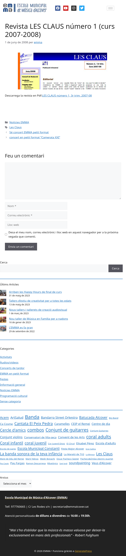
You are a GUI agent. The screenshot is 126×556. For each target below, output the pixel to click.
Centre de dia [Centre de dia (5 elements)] (101, 424)
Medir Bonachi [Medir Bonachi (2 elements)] (47, 458)
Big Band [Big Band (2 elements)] (113, 417)
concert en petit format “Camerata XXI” (34, 137)
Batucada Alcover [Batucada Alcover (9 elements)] (93, 417)
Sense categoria (10, 401)
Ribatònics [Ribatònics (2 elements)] (52, 463)
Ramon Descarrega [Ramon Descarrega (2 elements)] (36, 463)
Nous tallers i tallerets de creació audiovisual (38, 310)
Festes (4, 379)
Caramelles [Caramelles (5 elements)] (62, 424)
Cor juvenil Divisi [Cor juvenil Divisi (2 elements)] (56, 443)
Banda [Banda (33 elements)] (32, 417)
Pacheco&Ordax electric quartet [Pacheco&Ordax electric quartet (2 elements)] (96, 458)
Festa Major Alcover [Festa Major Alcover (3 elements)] (72, 448)
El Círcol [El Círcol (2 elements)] (71, 443)
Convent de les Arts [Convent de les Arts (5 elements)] (71, 437)
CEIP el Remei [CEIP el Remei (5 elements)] (80, 424)
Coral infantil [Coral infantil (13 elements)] (11, 443)
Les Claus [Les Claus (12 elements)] (104, 453)
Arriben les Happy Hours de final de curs (35, 292)
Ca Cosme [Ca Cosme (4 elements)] (6, 424)
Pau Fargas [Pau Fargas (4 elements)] (17, 463)
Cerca (3, 262)
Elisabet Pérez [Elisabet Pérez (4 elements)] (85, 443)
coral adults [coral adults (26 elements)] (98, 436)
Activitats (6, 357)
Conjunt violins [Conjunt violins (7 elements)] (11, 437)
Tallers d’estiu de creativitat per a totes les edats (40, 301)
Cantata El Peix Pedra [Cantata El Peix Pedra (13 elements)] (33, 423)
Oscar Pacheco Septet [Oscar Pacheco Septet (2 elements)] (67, 458)
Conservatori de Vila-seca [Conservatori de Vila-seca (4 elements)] (40, 437)
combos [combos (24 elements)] (35, 430)
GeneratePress (83, 551)
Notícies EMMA (19, 122)
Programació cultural (13, 396)
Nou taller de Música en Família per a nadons (38, 319)
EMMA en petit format (14, 373)
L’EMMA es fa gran (21, 327)
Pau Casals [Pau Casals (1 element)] (4, 463)
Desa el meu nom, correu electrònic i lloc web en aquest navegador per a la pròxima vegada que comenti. (63, 234)
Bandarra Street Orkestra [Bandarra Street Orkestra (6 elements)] (59, 417)
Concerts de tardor (12, 368)
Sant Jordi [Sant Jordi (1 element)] (63, 463)
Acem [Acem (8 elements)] (4, 417)
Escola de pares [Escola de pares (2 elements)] (8, 448)
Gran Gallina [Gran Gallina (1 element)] (91, 449)
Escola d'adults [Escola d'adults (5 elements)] (106, 443)
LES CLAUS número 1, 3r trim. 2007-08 (67, 95)
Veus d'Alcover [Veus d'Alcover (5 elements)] (102, 463)
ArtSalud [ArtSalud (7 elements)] (16, 417)
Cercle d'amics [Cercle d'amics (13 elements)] (13, 430)
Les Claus (15, 127)
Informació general (12, 385)
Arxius (4, 477)
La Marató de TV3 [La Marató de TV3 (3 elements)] (74, 454)
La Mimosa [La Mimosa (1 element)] (90, 454)
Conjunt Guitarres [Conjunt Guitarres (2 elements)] (99, 430)
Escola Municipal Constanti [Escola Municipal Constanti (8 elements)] (38, 448)
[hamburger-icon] (110, 8)
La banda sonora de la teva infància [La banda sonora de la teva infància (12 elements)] (31, 453)
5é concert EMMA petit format (29, 132)
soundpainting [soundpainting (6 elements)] (79, 463)
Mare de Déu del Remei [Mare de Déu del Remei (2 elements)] (12, 458)
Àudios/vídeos (9, 362)
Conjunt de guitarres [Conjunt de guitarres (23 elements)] (67, 430)
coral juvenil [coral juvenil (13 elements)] (35, 443)
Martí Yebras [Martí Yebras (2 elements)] (32, 458)
